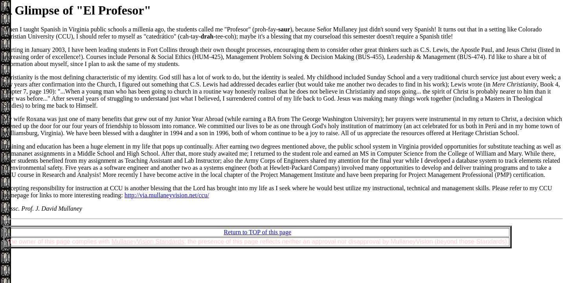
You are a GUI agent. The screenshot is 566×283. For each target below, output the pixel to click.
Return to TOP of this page (257, 232)
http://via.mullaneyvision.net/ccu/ (167, 195)
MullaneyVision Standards (148, 241)
